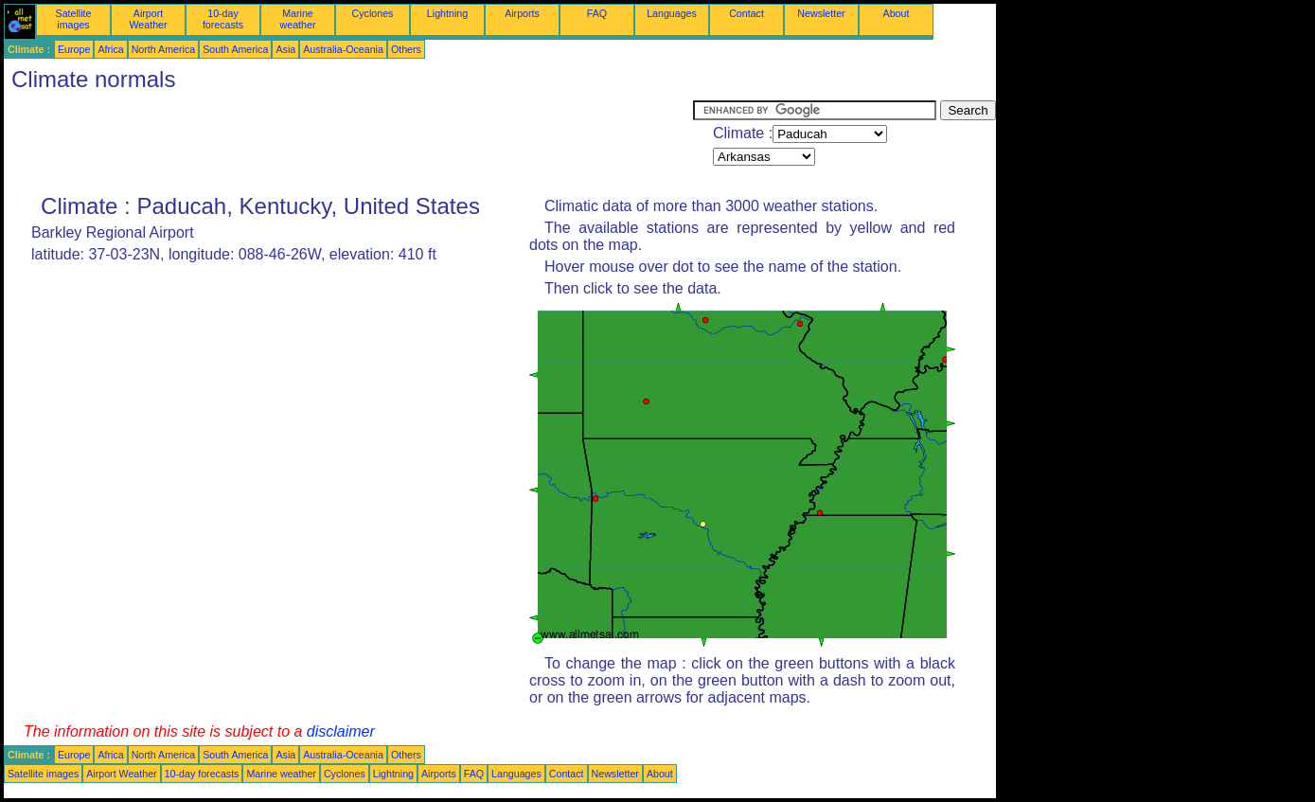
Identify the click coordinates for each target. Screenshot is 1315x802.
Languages (672, 13)
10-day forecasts (223, 19)
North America (164, 49)
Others (406, 49)
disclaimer (341, 731)
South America (235, 49)
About (896, 13)
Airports (522, 13)
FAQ (597, 13)
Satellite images (74, 19)
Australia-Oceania (343, 49)
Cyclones (373, 13)
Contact (746, 13)
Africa (110, 49)
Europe (74, 49)
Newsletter (820, 13)
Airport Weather (148, 19)
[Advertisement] (348, 143)
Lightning (447, 13)
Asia (285, 49)
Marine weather (298, 19)
